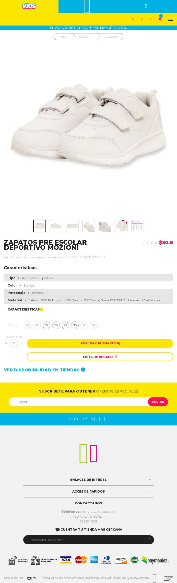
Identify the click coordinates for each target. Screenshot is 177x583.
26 (37, 325)
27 (46, 325)
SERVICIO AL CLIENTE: (88, 512)
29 (65, 325)
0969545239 (88, 521)
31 (84, 325)
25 (27, 325)
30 (75, 325)
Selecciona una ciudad (47, 540)
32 (94, 325)
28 (56, 325)
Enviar (158, 402)
